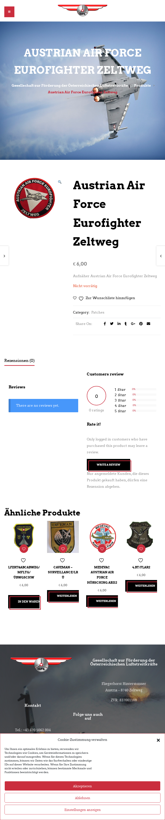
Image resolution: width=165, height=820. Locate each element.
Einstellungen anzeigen (82, 810)
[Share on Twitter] (110, 324)
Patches (97, 313)
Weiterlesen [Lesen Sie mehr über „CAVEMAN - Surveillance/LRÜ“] (68, 595)
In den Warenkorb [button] (29, 601)
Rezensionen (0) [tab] (19, 361)
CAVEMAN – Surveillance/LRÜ (63, 571)
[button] (158, 740)
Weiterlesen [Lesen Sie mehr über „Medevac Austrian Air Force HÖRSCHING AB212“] (107, 600)
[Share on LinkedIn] (117, 324)
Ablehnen (82, 798)
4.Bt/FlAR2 (141, 566)
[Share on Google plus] (132, 324)
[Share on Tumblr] (124, 324)
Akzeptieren (82, 786)
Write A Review (108, 465)
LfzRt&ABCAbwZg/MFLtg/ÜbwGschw (24, 571)
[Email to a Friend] (147, 324)
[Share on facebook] (104, 324)
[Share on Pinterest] (140, 324)
